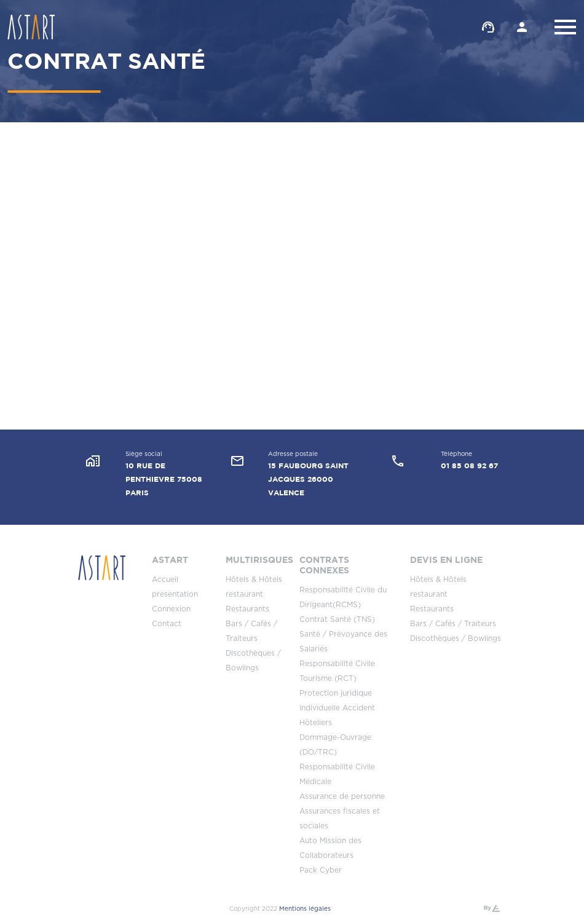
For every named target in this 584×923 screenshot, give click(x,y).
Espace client (522, 27)
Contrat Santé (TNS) (337, 619)
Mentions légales (305, 909)
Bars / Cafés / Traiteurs (453, 623)
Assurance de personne (342, 796)
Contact (166, 623)
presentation (175, 594)
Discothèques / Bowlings (455, 638)
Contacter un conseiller (488, 27)
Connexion (171, 609)
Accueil (165, 579)
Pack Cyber (320, 870)
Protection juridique (335, 693)
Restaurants (247, 609)
